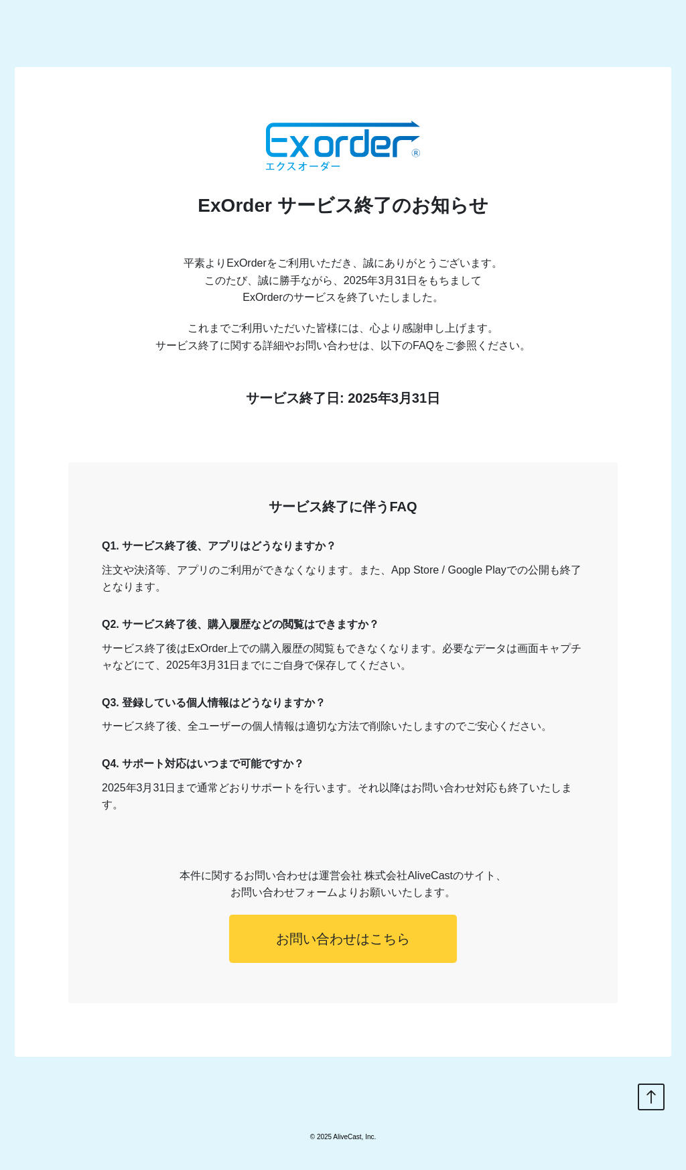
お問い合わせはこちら (343, 938)
